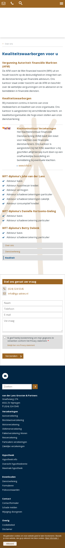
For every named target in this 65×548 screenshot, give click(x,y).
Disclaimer (7, 529)
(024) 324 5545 (16, 288)
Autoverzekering (10, 415)
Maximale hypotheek (12, 468)
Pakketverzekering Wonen (14, 433)
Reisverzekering (9, 437)
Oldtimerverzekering (12, 428)
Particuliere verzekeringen (14, 442)
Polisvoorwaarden (11, 489)
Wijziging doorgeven (12, 511)
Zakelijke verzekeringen (13, 446)
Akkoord (10, 544)
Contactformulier (10, 503)
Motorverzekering (10, 424)
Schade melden (9, 507)
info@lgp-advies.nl (18, 293)
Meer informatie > (52, 538)
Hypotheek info (9, 459)
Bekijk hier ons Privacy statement (21, 345)
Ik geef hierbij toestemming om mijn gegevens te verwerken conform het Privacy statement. (31, 339)
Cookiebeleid (8, 524)
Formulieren (8, 485)
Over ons (9, 43)
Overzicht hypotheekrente (14, 463)
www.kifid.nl (25, 165)
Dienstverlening (9, 481)
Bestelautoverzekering (13, 420)
